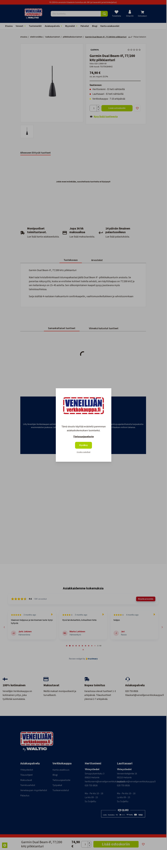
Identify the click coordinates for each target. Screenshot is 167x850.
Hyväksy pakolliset (83, 452)
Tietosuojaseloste (83, 436)
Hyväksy (83, 445)
